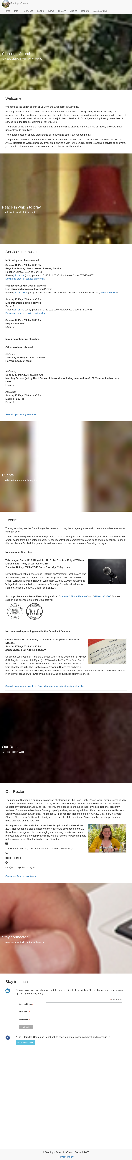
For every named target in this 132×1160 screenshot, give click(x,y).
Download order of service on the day (25, 278)
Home (7, 11)
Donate (85, 11)
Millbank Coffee (102, 596)
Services (28, 11)
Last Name (24, 1019)
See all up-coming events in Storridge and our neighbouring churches (45, 686)
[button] (25, 1042)
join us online (20, 292)
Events (40, 11)
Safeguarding (100, 11)
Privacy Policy (66, 1156)
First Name (24, 1012)
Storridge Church (19, 3)
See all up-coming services (20, 414)
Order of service (108, 292)
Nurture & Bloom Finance (73, 596)
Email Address (26, 1004)
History (62, 11)
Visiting (73, 11)
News (51, 11)
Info (17, 11)
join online (18, 275)
